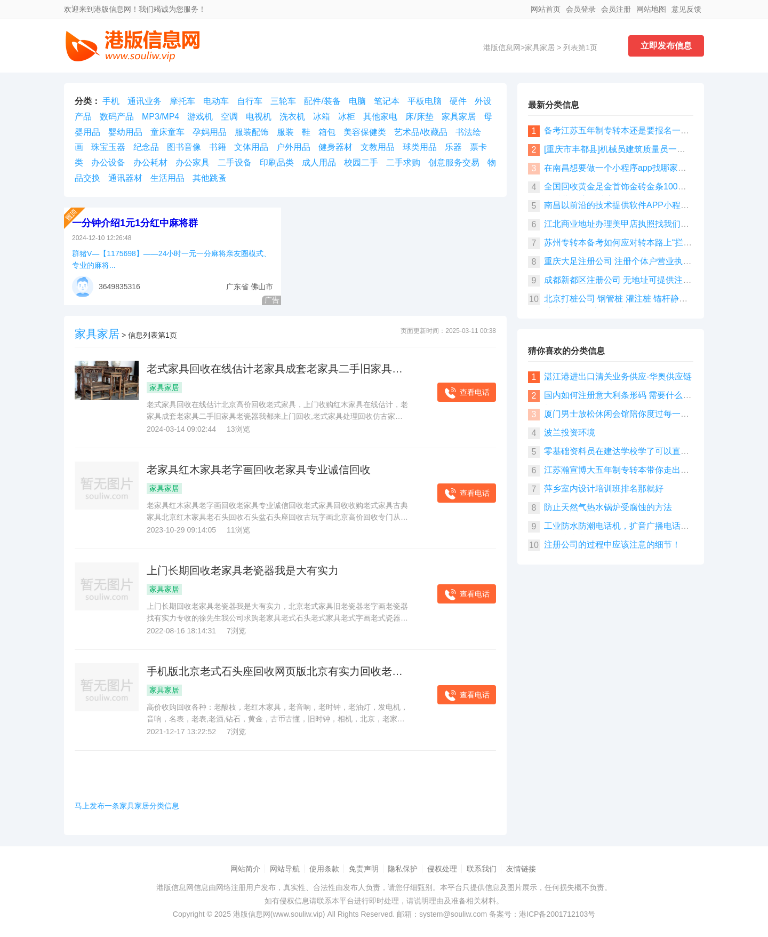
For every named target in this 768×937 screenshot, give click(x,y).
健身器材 (335, 147)
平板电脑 (424, 101)
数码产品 (117, 116)
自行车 (249, 101)
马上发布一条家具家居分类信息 (127, 805)
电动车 (216, 101)
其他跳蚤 (210, 177)
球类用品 (420, 147)
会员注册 (616, 9)
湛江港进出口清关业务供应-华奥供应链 (618, 376)
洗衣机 (292, 116)
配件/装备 (322, 101)
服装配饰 (252, 132)
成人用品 (319, 162)
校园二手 (361, 162)
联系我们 (482, 868)
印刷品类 (277, 162)
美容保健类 (364, 132)
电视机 (258, 116)
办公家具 (192, 162)
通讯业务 (144, 101)
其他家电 (380, 116)
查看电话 (467, 393)
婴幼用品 (125, 132)
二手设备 (235, 162)
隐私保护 (403, 868)
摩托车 (182, 101)
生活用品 (167, 177)
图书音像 (184, 147)
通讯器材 (125, 177)
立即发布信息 (666, 45)
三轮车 (283, 101)
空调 (229, 116)
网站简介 (245, 868)
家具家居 (540, 47)
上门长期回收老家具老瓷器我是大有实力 (243, 570)
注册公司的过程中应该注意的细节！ (612, 544)
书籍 (217, 147)
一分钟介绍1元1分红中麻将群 (135, 223)
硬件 (458, 101)
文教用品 (378, 147)
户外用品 (293, 147)
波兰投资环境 (569, 432)
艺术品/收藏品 (420, 132)
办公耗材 (150, 162)
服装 (285, 132)
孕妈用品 (210, 132)
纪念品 (146, 147)
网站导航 (285, 868)
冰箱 (321, 116)
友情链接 (521, 868)
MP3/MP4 (160, 116)
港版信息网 (502, 47)
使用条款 (324, 868)
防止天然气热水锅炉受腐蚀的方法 (608, 507)
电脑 (357, 101)
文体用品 (251, 147)
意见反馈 (686, 9)
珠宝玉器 (108, 147)
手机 (110, 101)
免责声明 (364, 868)
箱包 (326, 132)
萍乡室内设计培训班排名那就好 (603, 488)
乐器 (453, 147)
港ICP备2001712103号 (557, 914)
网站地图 (651, 9)
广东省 (237, 286)
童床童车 (167, 132)
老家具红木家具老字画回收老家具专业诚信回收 (259, 469)
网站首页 (546, 9)
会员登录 (581, 9)
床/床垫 (419, 116)
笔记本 (386, 101)
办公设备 (108, 162)
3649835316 (119, 286)
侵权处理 (442, 868)
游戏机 (200, 116)
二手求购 (403, 162)
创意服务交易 (453, 162)
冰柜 (346, 116)
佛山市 (262, 286)
